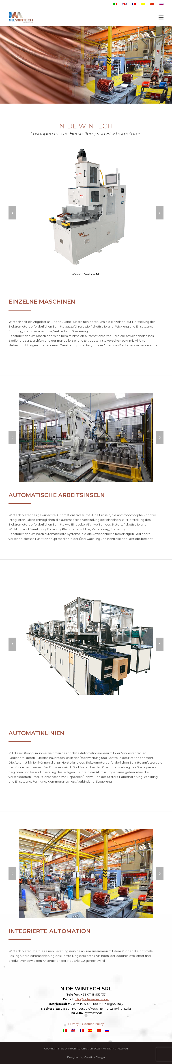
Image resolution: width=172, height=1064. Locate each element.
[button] (161, 17)
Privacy (73, 1024)
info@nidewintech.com (92, 999)
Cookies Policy (93, 1024)
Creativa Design (94, 1057)
